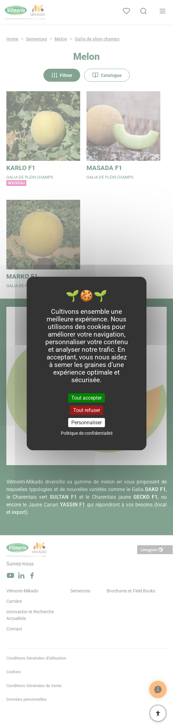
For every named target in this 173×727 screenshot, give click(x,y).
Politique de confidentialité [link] (86, 433)
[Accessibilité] (158, 713)
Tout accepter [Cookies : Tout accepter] (86, 398)
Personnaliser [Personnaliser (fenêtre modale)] (86, 423)
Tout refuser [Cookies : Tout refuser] (86, 410)
